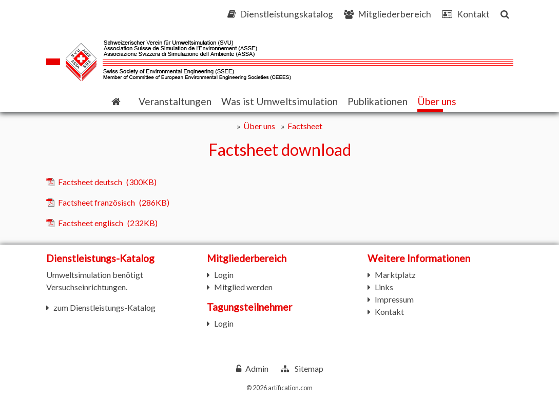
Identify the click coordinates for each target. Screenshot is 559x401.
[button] (175, 101)
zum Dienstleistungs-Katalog (104, 307)
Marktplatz (395, 274)
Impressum (394, 299)
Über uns (259, 126)
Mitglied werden (243, 287)
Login (224, 274)
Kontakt (389, 311)
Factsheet (304, 126)
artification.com (290, 388)
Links (384, 287)
